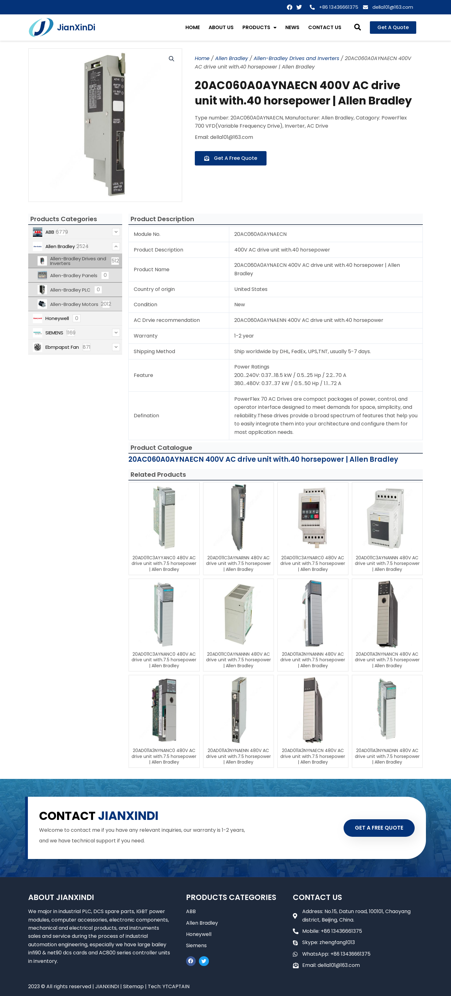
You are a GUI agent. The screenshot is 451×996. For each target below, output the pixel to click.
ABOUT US (221, 27)
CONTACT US (324, 27)
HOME (192, 27)
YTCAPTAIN (176, 986)
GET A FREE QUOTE (378, 827)
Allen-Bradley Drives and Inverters (296, 58)
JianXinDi (76, 27)
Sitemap (133, 986)
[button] (358, 28)
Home (202, 58)
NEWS (292, 27)
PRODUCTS (259, 27)
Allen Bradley (231, 58)
